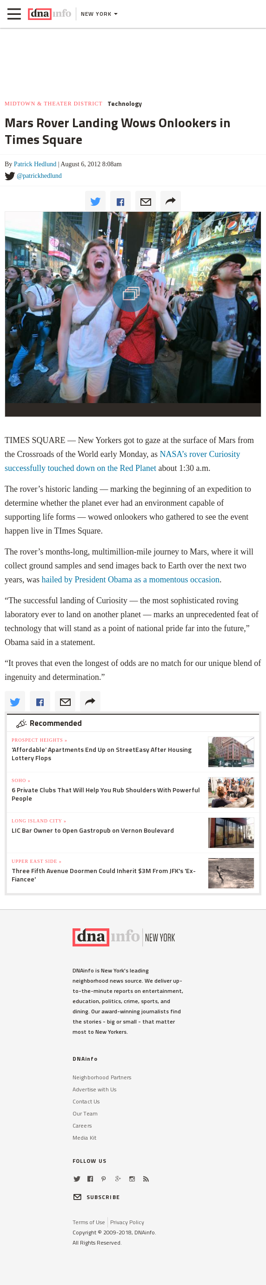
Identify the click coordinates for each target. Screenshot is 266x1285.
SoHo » (21, 780)
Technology (124, 103)
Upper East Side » (37, 861)
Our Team (85, 1113)
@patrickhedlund (39, 175)
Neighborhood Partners (102, 1077)
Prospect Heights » (39, 740)
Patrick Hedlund (35, 164)
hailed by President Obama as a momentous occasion (130, 579)
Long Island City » (39, 820)
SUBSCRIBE (96, 1197)
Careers (82, 1125)
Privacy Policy (127, 1222)
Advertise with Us (94, 1089)
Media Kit (84, 1137)
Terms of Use (89, 1222)
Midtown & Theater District (54, 103)
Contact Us (86, 1101)
